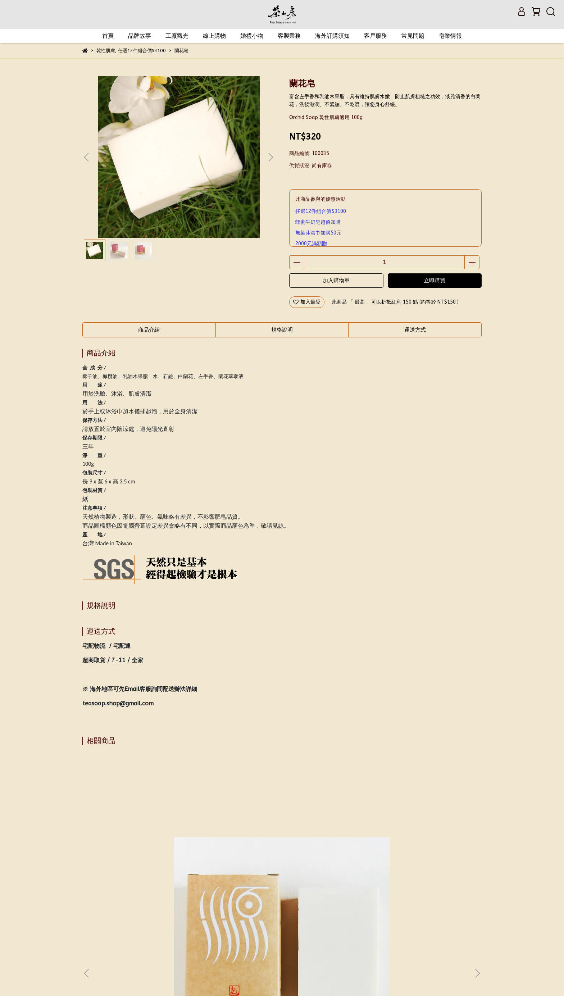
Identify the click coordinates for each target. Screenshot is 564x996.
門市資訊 (275, 917)
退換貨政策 (186, 917)
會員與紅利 (152, 917)
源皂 (136, 844)
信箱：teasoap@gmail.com (114, 951)
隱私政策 (218, 917)
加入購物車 (336, 280)
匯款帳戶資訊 (309, 917)
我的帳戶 (92, 917)
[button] (270, 157)
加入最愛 (306, 302)
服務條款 (246, 917)
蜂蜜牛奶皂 (330, 844)
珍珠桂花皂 (427, 844)
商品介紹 (149, 330)
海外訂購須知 (332, 35)
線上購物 (214, 35)
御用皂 (233, 844)
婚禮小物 (251, 35)
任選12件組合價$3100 (320, 211)
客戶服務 (375, 35)
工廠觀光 (176, 35)
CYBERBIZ (218, 978)
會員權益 (121, 917)
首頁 (108, 35)
